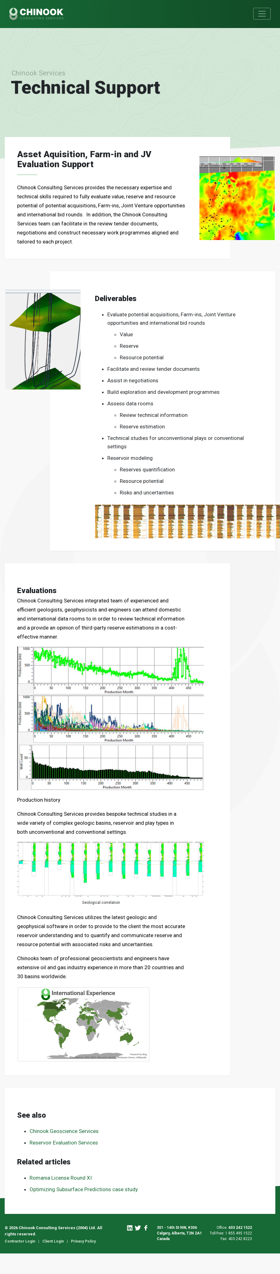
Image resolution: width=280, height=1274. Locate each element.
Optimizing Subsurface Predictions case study (84, 1189)
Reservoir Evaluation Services (64, 1143)
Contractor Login (20, 1241)
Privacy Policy (83, 1241)
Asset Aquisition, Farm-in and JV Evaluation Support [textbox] (84, 159)
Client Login (53, 1241)
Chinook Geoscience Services (64, 1131)
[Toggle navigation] (262, 14)
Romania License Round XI (61, 1178)
